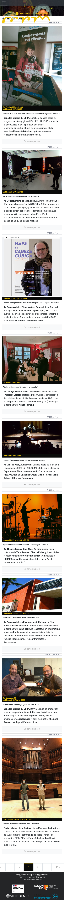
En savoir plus (32, 141)
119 (58, 867)
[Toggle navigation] (4, 3)
